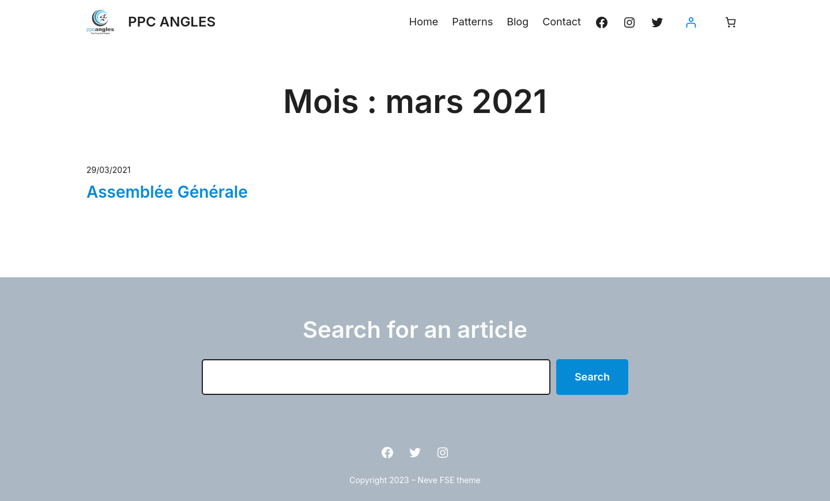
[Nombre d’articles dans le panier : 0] (731, 22)
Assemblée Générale (167, 192)
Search (592, 377)
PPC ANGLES (172, 21)
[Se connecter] (691, 22)
